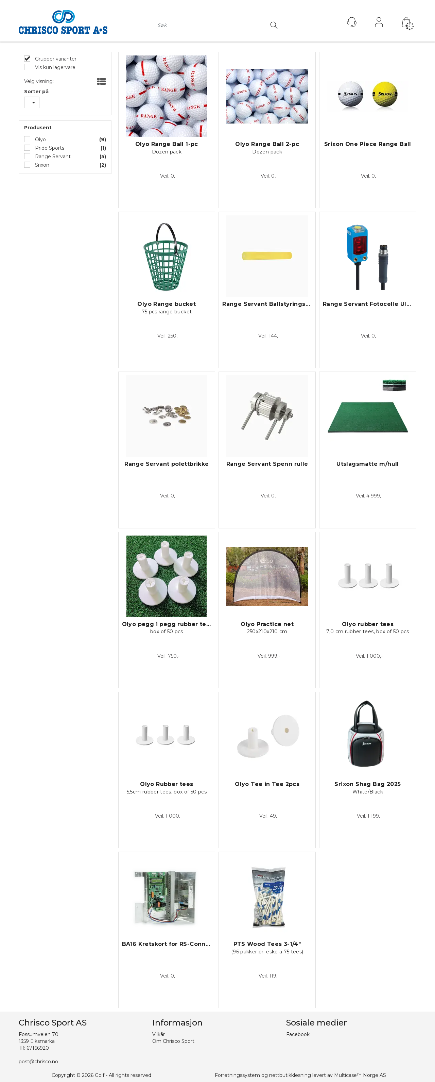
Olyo (40, 139)
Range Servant (52, 156)
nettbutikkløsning (290, 1075)
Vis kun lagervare (54, 67)
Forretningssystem (237, 1075)
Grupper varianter (55, 59)
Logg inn (378, 24)
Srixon (41, 165)
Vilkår (158, 1034)
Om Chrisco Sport (173, 1041)
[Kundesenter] (351, 22)
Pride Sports (49, 148)
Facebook (298, 1034)
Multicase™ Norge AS (360, 1075)
